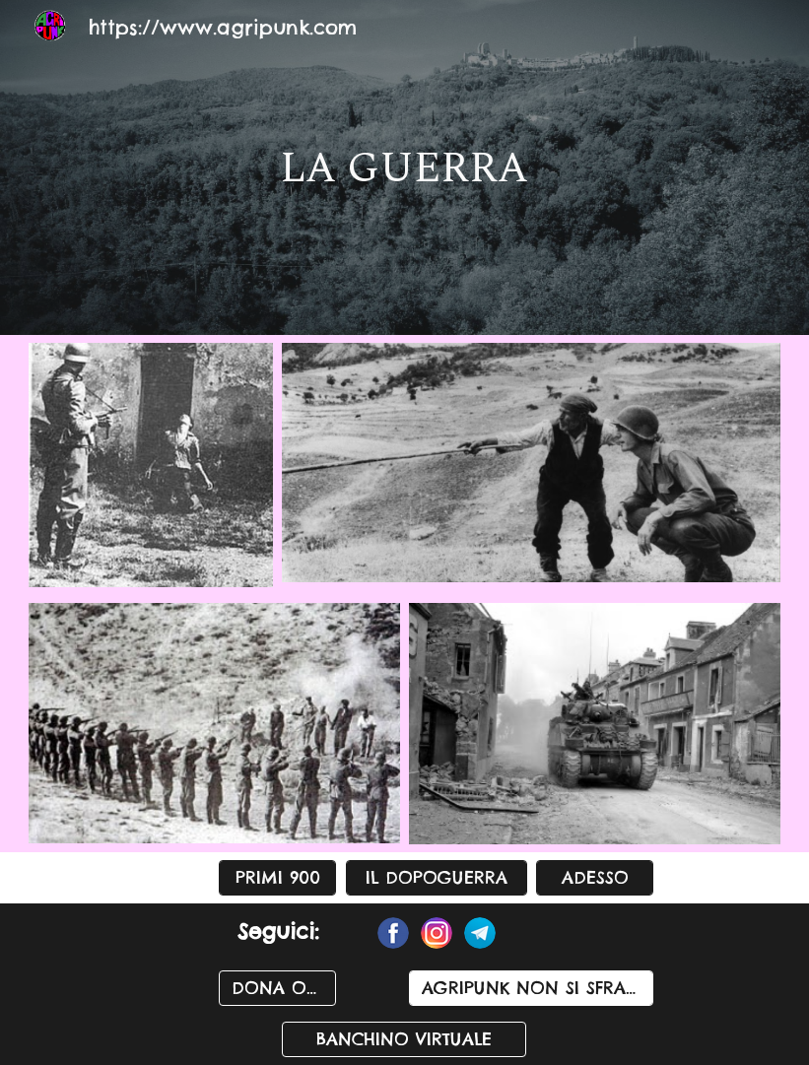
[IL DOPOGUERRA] (436, 878)
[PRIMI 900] (277, 878)
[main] (405, 167)
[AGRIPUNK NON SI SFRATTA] (531, 989)
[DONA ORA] (277, 989)
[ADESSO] (594, 878)
